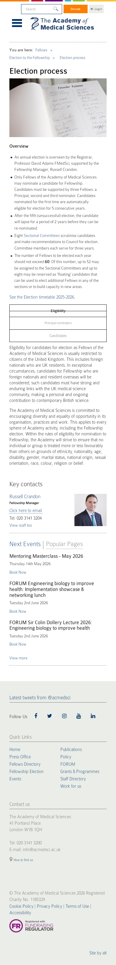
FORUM (67, 764)
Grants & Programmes (79, 771)
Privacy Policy (49, 906)
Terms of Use (77, 906)
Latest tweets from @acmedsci (39, 697)
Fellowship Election (26, 771)
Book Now (17, 572)
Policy (65, 757)
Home (14, 749)
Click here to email (25, 510)
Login (96, 9)
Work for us (70, 786)
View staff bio (20, 525)
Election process (73, 57)
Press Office (20, 757)
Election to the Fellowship (29, 57)
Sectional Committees (42, 235)
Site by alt (98, 953)
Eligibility (58, 311)
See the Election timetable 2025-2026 (41, 297)
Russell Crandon (24, 496)
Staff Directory (73, 779)
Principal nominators (58, 323)
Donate (76, 9)
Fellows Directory (24, 764)
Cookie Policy (21, 906)
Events (15, 779)
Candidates (58, 336)
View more (18, 658)
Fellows (41, 50)
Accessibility (20, 912)
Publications (71, 749)
